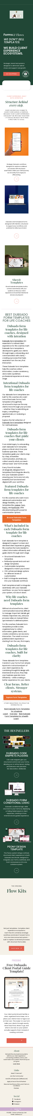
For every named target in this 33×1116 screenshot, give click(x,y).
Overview (13, 714)
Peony (4, 507)
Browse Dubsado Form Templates (16, 518)
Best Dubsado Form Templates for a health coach (17, 716)
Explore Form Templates (16, 697)
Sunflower (16, 507)
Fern (23, 505)
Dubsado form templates (12, 341)
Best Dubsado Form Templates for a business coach (16, 711)
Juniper (17, 505)
